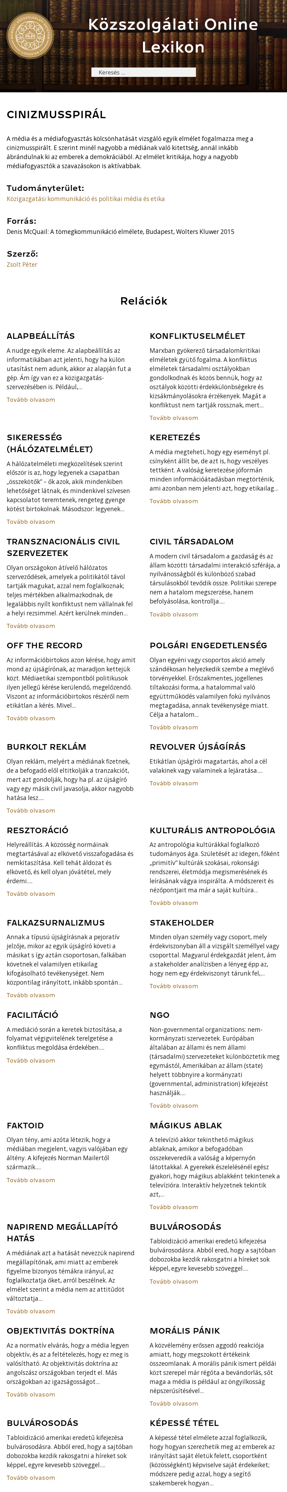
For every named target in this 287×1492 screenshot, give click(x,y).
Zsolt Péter (22, 265)
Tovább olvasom (31, 400)
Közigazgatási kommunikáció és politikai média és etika (86, 199)
